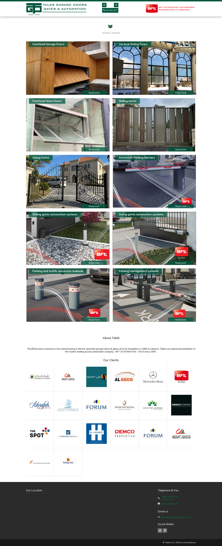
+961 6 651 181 (170, 496)
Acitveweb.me (189, 542)
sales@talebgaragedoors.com (175, 517)
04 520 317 (167, 499)
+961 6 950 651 (170, 503)
